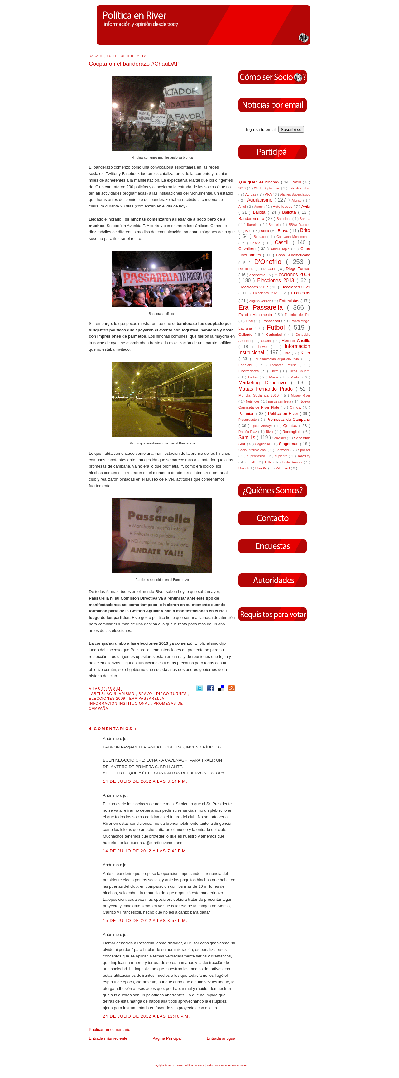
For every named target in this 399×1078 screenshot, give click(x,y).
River (270, 432)
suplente (282, 456)
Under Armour (293, 462)
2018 (298, 182)
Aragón (260, 206)
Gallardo (246, 334)
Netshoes (253, 401)
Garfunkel (275, 334)
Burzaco (260, 237)
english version (260, 301)
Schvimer (279, 438)
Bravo (145, 694)
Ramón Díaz (248, 432)
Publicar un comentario (109, 1029)
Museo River (300, 395)
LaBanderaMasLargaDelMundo (277, 359)
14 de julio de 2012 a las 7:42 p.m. (145, 850)
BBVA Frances (299, 224)
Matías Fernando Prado (267, 389)
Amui (242, 206)
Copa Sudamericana (293, 255)
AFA (269, 194)
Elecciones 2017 (254, 287)
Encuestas (300, 293)
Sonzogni (283, 450)
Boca (265, 231)
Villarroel (283, 468)
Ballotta (290, 212)
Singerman (289, 443)
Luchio (254, 377)
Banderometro (252, 218)
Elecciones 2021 (295, 287)
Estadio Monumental (256, 314)
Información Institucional (120, 703)
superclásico (257, 456)
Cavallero (247, 248)
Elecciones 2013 (276, 280)
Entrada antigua (221, 1038)
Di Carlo (270, 269)
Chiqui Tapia (281, 249)
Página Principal (167, 1038)
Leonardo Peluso (285, 365)
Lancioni (246, 365)
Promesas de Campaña (288, 419)
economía (258, 275)
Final (250, 321)
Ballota (260, 212)
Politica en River (284, 413)
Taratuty (303, 456)
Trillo (268, 462)
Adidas (251, 194)
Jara (288, 353)
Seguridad (263, 444)
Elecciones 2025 (267, 293)
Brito (305, 230)
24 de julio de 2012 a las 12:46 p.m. (146, 1016)
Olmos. (296, 407)
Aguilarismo (121, 694)
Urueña (261, 468)
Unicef (243, 468)
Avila (305, 206)
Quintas (291, 425)
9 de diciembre (299, 188)
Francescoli (271, 321)
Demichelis (247, 269)
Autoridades (283, 206)
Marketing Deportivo (264, 382)
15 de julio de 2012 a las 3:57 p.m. (145, 920)
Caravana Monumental (293, 237)
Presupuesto (248, 419)
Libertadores (249, 371)
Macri (274, 377)
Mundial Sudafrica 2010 (259, 395)
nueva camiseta (280, 401)
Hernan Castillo (296, 340)
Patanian (247, 413)
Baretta (305, 219)
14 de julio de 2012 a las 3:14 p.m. (145, 781)
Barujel (274, 224)
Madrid (296, 377)
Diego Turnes (172, 694)
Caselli (284, 242)
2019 (242, 188)
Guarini (267, 341)
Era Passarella (147, 698)
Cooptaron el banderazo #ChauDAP (134, 64)
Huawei (264, 347)
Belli (249, 231)
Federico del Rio (297, 314)
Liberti (275, 371)
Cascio (256, 243)
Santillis (247, 437)
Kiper (305, 352)
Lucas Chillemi (299, 371)
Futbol (277, 327)
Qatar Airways (263, 426)
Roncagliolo (292, 432)
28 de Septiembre (267, 188)
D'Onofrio (270, 261)
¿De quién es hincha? (259, 182)
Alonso (297, 200)
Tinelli (252, 462)
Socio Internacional (253, 450)
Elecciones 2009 (108, 698)
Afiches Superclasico (295, 194)
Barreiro (253, 224)
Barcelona (284, 219)
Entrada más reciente (108, 1038)
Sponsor (304, 450)
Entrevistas (289, 300)
